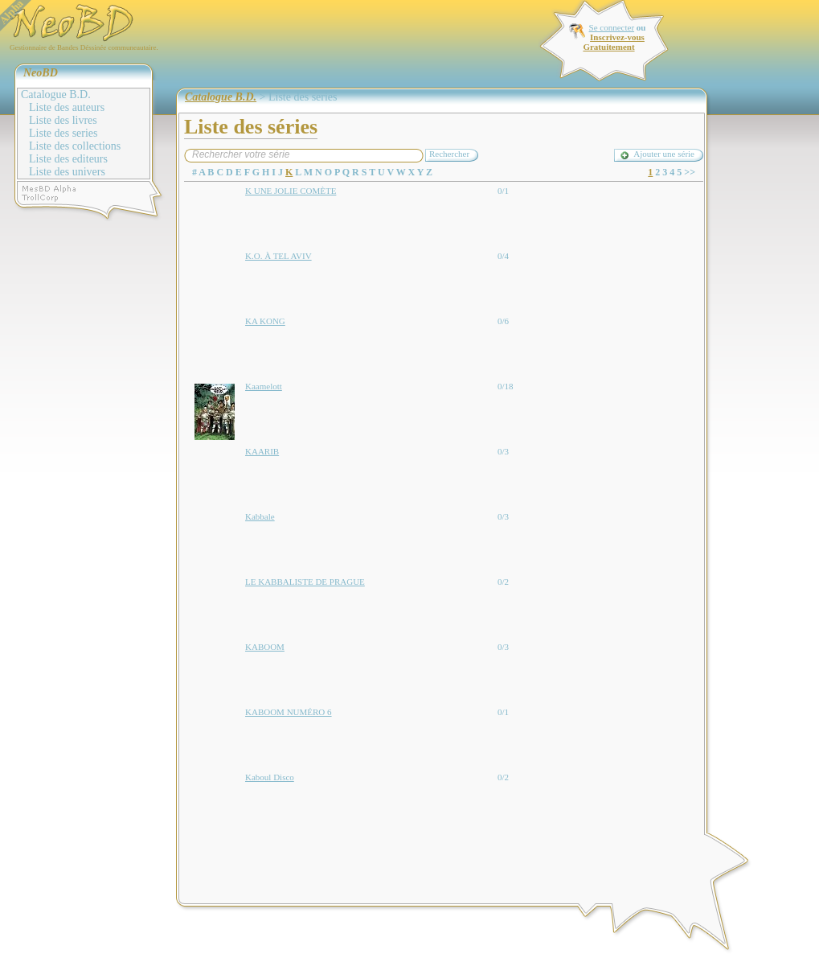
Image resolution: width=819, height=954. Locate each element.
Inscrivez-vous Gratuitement (613, 41)
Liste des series (63, 133)
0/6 (503, 321)
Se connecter (612, 27)
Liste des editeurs (68, 159)
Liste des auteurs (66, 107)
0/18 (506, 386)
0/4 (503, 256)
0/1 (503, 190)
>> (689, 172)
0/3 (503, 451)
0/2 (503, 581)
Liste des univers (67, 172)
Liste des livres (63, 120)
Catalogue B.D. (56, 94)
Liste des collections (75, 146)
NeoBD (40, 73)
